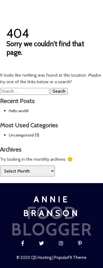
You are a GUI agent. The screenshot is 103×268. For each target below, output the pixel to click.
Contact (86, 7)
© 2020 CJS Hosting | (35, 257)
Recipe (46, 7)
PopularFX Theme (70, 257)
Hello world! (19, 110)
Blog (30, 7)
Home (13, 7)
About (65, 7)
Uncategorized (21, 135)
